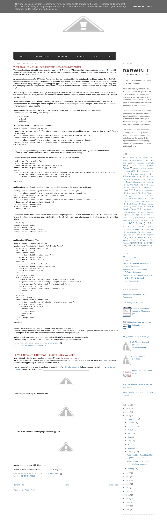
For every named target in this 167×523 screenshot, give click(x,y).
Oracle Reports (137, 207)
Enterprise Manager (139, 174)
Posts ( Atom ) (30, 490)
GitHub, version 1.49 (73, 367)
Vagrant (150, 235)
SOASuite (140, 226)
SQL (152, 227)
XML (130, 245)
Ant (124, 157)
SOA (152, 220)
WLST (151, 243)
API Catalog (143, 157)
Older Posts (114, 485)
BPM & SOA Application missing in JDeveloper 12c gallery (141, 311)
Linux (126, 190)
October (131, 423)
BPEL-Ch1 (139, 166)
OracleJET (130, 215)
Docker (145, 171)
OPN (136, 193)
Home (20, 56)
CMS (152, 168)
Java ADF (139, 182)
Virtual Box (143, 237)
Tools (95, 56)
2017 (128, 473)
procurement (139, 218)
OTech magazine (129, 257)
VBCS (131, 237)
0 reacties (53, 343)
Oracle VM (146, 209)
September (132, 426)
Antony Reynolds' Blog (132, 281)
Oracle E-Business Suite (144, 201)
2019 (128, 412)
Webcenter (126, 243)
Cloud (144, 168)
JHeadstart (150, 185)
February (132, 452)
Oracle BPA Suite (135, 198)
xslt (146, 246)
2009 (128, 502)
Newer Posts (18, 485)
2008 (128, 506)
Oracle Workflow (147, 212)
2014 (128, 484)
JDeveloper (133, 185)
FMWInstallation (29, 345)
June (130, 437)
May (130, 441)
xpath (140, 246)
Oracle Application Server (133, 196)
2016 (128, 477)
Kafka (135, 187)
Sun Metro (146, 232)
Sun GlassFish (132, 232)
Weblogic (42, 345)
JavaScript (150, 182)
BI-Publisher (141, 163)
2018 (128, 416)
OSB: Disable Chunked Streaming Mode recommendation (139, 345)
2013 (128, 488)
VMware (145, 240)
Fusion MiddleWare (41, 56)
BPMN (136, 168)
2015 (128, 480)
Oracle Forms (132, 204)
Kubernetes (146, 187)
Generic (25, 476)
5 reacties (53, 473)
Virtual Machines (130, 240)
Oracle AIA (146, 193)
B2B (147, 160)
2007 (128, 509)
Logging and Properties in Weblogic (135, 336)
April (130, 444)
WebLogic (62, 56)
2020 (128, 408)
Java (128, 182)
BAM (125, 163)
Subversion (149, 229)
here (60, 470)
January (131, 468)
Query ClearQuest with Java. (132, 303)
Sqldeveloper (134, 229)
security (143, 220)
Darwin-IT (127, 260)
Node (129, 193)
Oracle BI (150, 196)
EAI (152, 171)
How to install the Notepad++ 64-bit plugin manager (44, 355)
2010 (128, 499)
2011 (128, 495)
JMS (128, 187)
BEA (131, 163)
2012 (128, 491)
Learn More (138, 6)
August (131, 430)
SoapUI (126, 227)
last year (102, 70)
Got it (150, 6)
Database (80, 56)
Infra (109, 56)
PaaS (140, 215)
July (130, 433)
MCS (138, 190)
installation (150, 179)
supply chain (127, 235)
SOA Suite (136, 223)
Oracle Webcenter (130, 212)
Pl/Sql (126, 218)
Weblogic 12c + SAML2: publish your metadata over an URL (47, 67)
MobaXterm (149, 190)
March (130, 448)
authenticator (137, 160)
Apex (132, 157)
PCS (148, 215)
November (132, 419)
